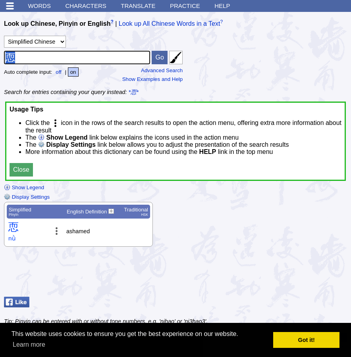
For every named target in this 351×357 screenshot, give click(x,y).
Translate (138, 5)
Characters (85, 5)
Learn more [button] (29, 344)
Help (222, 5)
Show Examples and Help (152, 79)
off (59, 72)
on (73, 72)
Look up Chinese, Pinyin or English (57, 23)
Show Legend (24, 187)
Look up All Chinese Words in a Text (169, 23)
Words (39, 5)
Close (21, 169)
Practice (185, 5)
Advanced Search (162, 70)
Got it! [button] (306, 340)
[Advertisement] (283, 274)
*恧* (134, 92)
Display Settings (27, 197)
